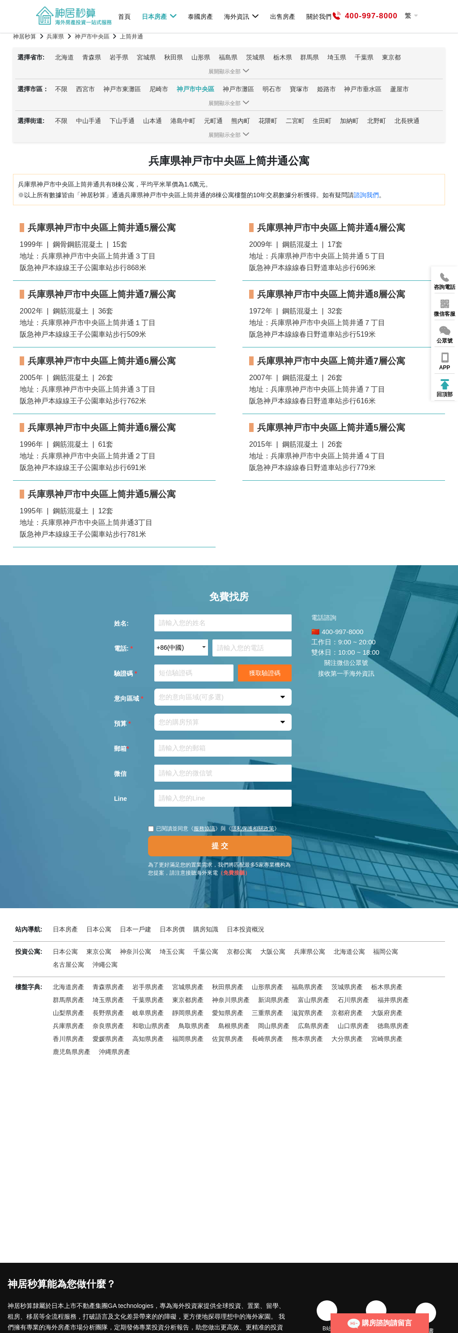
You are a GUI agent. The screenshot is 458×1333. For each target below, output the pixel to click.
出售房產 (282, 16)
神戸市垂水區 (363, 89)
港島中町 (182, 120)
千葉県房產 (148, 999)
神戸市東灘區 (122, 89)
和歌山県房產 (151, 1025)
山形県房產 (267, 986)
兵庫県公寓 (309, 951)
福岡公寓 (385, 951)
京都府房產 (347, 1012)
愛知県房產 (227, 1012)
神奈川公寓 (135, 951)
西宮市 (85, 89)
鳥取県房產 (194, 1025)
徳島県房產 (393, 1025)
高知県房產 (148, 1038)
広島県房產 (313, 1025)
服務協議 (204, 828)
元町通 (213, 120)
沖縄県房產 (114, 1051)
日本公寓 (98, 929)
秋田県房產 (227, 986)
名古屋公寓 (68, 964)
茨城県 (255, 57)
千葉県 (364, 57)
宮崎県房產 (387, 1038)
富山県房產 (313, 999)
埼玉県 (336, 57)
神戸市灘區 (238, 89)
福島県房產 (307, 986)
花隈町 (268, 120)
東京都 (391, 57)
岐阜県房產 (148, 1012)
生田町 (322, 120)
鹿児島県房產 (71, 1051)
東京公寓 (98, 951)
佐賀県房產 (227, 1038)
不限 (61, 89)
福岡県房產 (188, 1038)
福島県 (228, 57)
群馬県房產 (68, 999)
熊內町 (240, 120)
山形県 (200, 57)
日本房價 (172, 929)
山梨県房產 (68, 1012)
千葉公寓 (205, 951)
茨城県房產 (347, 986)
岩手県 (119, 57)
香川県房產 (68, 1038)
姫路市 (326, 89)
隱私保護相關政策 (252, 828)
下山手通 (122, 120)
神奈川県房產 (231, 999)
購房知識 (205, 929)
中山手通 (88, 120)
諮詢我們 (366, 195)
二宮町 (295, 120)
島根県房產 (234, 1025)
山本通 (152, 120)
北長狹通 (407, 120)
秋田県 (173, 57)
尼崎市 (158, 89)
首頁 (124, 16)
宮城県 (146, 57)
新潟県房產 (273, 999)
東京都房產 (188, 999)
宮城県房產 (188, 986)
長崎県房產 (267, 1038)
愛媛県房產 (108, 1038)
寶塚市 (299, 89)
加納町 (349, 120)
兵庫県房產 (68, 1025)
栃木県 (282, 57)
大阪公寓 (272, 951)
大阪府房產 (387, 1012)
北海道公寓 (349, 951)
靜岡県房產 (188, 1012)
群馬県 (309, 57)
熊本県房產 (307, 1038)
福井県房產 (393, 999)
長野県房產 (108, 1012)
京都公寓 (239, 951)
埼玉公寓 (172, 951)
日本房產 (159, 16)
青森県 (91, 57)
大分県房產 (347, 1038)
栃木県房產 (387, 986)
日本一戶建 (135, 929)
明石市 (272, 89)
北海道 (64, 57)
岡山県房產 (273, 1025)
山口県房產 (353, 1025)
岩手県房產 (148, 986)
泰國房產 (200, 16)
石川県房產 (353, 999)
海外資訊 (241, 16)
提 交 (220, 846)
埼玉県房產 (108, 999)
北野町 (376, 120)
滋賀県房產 (307, 1012)
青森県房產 (108, 986)
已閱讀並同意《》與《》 (214, 828)
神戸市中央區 (195, 89)
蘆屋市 (399, 89)
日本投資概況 (245, 929)
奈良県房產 (108, 1025)
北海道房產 (68, 986)
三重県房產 (267, 1012)
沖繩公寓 (105, 964)
